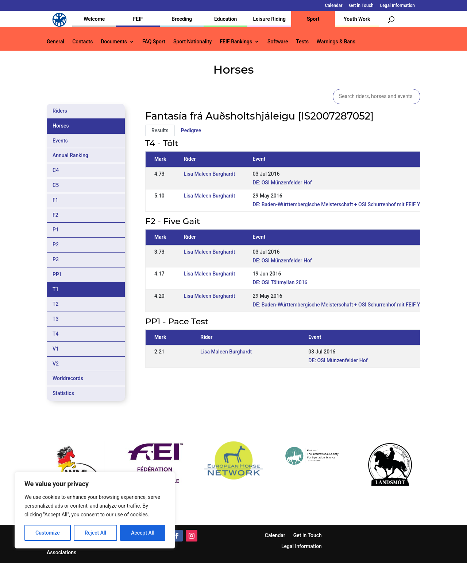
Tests (302, 41)
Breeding (181, 19)
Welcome (94, 19)
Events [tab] (60, 141)
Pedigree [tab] (191, 130)
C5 (56, 185)
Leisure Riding (269, 19)
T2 (56, 304)
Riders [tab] (60, 111)
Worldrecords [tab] (68, 378)
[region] (95, 510)
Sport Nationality (192, 41)
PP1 (57, 274)
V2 (56, 364)
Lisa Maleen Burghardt (209, 174)
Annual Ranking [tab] (70, 155)
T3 (56, 319)
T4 (56, 334)
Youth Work (357, 19)
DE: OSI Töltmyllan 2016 (280, 282)
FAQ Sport (153, 41)
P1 (56, 229)
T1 (56, 289)
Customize (47, 533)
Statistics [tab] (63, 393)
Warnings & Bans (336, 41)
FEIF (138, 19)
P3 (56, 259)
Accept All (142, 533)
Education (225, 19)
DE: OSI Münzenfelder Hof (282, 182)
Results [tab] (160, 130)
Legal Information (397, 5)
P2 (56, 244)
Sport (313, 19)
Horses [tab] (61, 126)
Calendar (334, 5)
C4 (56, 170)
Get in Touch (361, 5)
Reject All (95, 533)
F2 (55, 215)
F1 (55, 200)
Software (277, 41)
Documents (114, 41)
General (55, 41)
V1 (56, 349)
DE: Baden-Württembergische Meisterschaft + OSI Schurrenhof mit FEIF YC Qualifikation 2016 (360, 204)
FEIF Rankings (236, 41)
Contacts (82, 41)
